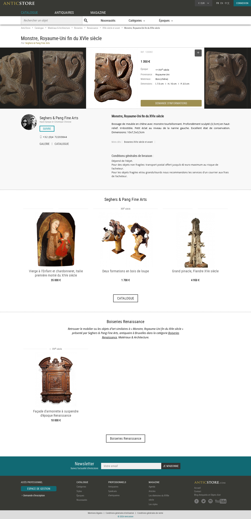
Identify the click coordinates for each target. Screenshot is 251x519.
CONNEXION (242, 3)
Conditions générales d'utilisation (120, 513)
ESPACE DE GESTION (38, 489)
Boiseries (78, 27)
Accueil (197, 487)
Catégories (81, 486)
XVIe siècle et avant (111, 27)
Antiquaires (113, 486)
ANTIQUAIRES (64, 12)
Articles (152, 491)
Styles (79, 491)
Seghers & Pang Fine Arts (59, 117)
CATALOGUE (29, 12)
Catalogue (39, 27)
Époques (80, 495)
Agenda (152, 486)
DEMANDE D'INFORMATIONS (171, 103)
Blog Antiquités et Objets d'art (207, 494)
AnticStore (25, 27)
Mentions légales (95, 513)
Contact (197, 491)
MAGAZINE (98, 12)
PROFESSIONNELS (117, 482)
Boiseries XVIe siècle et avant (138, 142)
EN (221, 3)
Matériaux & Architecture (59, 27)
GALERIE (45, 144)
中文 (227, 3)
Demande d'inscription (34, 495)
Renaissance (92, 27)
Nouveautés (108, 20)
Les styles (153, 504)
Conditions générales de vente (150, 513)
